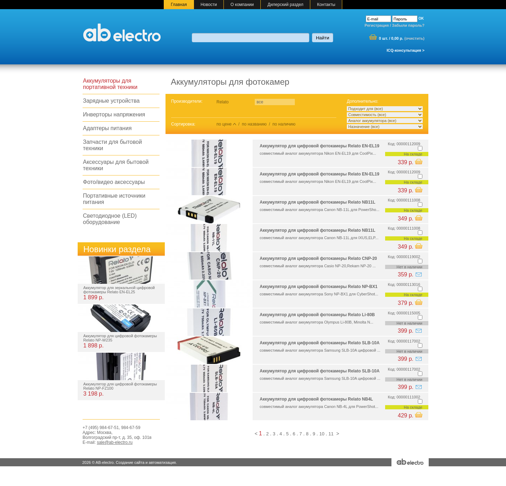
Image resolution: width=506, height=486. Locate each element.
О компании (242, 4)
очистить (414, 38)
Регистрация (377, 25)
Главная (179, 4)
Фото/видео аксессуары (114, 182)
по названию (254, 124)
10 (321, 433)
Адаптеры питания (107, 128)
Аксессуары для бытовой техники (116, 165)
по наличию (283, 124)
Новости (209, 4)
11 (331, 433)
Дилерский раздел (285, 4)
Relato (222, 102)
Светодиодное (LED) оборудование (110, 219)
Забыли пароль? (408, 25)
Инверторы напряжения (114, 114)
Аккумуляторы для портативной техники (110, 84)
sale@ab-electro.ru (115, 442)
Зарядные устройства (111, 101)
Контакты (326, 4)
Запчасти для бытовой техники (112, 145)
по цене (224, 124)
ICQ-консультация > (405, 50)
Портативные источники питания (114, 199)
